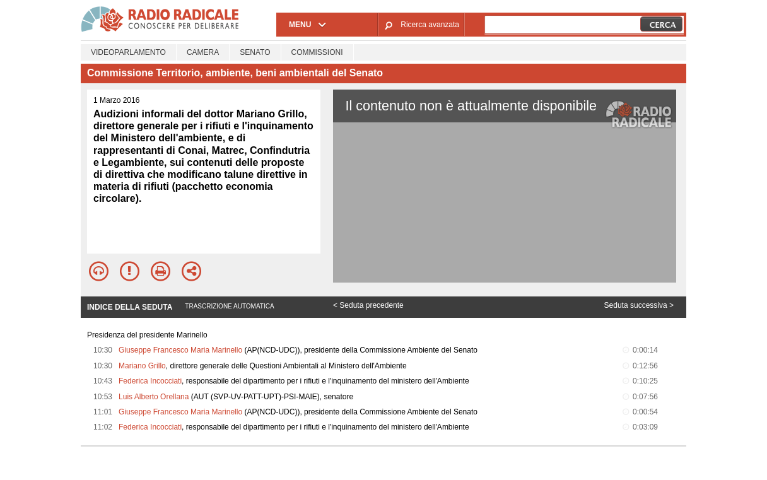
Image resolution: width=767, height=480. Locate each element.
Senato (255, 52)
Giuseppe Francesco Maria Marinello (180, 350)
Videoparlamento (128, 52)
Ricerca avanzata (430, 24)
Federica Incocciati (150, 381)
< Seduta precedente (368, 305)
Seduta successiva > (639, 305)
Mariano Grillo (142, 365)
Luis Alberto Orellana (154, 396)
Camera (203, 52)
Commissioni (317, 52)
